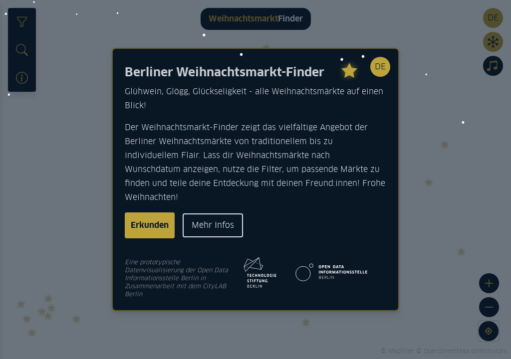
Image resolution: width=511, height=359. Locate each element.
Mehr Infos (213, 225)
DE (380, 66)
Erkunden (150, 225)
